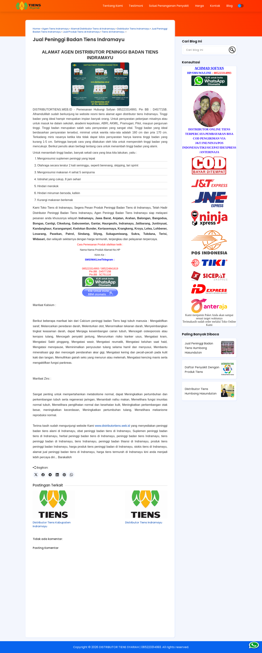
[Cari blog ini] (205, 49)
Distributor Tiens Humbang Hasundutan (201, 391)
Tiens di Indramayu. (113, 31)
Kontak (215, 6)
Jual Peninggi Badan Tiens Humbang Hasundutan (199, 348)
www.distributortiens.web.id (112, 425)
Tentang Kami (113, 6)
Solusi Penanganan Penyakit (169, 6)
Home (36, 28)
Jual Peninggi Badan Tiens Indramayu (79, 39)
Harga (199, 6)
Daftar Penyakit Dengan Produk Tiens (202, 369)
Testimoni (136, 6)
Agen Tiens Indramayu (55, 28)
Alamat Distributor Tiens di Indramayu (93, 28)
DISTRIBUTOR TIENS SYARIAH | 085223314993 (130, 647)
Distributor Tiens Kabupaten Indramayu (52, 524)
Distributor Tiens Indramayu (133, 28)
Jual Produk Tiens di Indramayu (81, 31)
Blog (229, 6)
